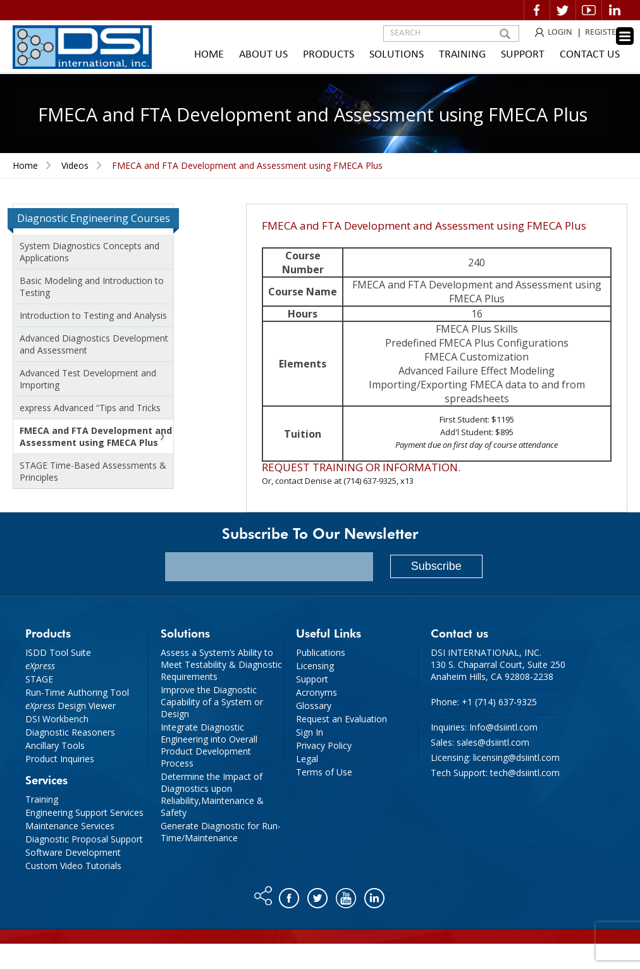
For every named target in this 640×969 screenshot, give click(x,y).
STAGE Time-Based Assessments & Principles (93, 471)
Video (588, 10)
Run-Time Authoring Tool (77, 692)
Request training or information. (361, 467)
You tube (347, 895)
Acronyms (316, 692)
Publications (320, 652)
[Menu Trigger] (625, 36)
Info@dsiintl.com (503, 727)
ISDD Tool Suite (58, 652)
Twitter (563, 10)
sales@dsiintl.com (493, 742)
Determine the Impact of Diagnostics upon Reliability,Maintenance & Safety (212, 794)
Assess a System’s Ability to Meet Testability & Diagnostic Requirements (221, 664)
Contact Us (590, 55)
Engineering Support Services (84, 812)
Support (523, 55)
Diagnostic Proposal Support (84, 839)
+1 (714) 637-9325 (499, 702)
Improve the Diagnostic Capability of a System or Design (212, 702)
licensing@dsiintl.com (516, 757)
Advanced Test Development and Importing (88, 379)
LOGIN (560, 32)
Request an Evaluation (341, 719)
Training (462, 55)
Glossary (313, 706)
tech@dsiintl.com (525, 773)
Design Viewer (70, 706)
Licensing (315, 666)
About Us (263, 55)
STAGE (39, 679)
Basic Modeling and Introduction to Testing (92, 287)
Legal (307, 759)
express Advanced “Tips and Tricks (90, 408)
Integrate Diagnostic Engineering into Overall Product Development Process (209, 745)
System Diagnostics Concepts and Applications (89, 252)
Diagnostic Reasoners (70, 732)
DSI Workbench (57, 719)
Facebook (537, 10)
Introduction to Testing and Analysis (93, 315)
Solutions (396, 55)
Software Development (73, 852)
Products (328, 55)
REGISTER (603, 32)
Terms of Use (324, 772)
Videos (75, 165)
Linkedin (614, 10)
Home (209, 55)
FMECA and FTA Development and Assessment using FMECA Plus (96, 436)
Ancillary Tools (55, 745)
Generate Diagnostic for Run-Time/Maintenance (221, 832)
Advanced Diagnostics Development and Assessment (94, 344)
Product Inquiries (59, 759)
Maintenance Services (69, 826)
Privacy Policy (324, 745)
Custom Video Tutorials (73, 866)
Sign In (309, 732)
